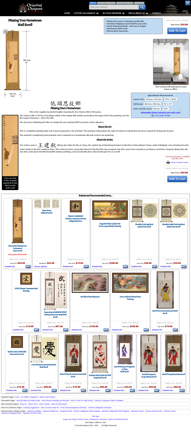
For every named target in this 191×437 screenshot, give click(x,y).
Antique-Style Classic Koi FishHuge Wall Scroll (100, 376)
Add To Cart (177, 30)
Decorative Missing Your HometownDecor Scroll (17, 248)
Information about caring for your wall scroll (160, 112)
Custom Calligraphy (86, 13)
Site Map (95, 416)
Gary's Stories (44, 404)
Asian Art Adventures (59, 404)
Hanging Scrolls (66, 411)
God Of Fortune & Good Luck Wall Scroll (165, 312)
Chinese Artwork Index (153, 411)
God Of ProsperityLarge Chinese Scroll (148, 375)
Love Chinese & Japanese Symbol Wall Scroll (43, 365)
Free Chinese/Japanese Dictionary (74, 408)
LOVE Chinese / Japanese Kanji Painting (26, 289)
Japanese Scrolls (137, 411)
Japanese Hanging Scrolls (11, 413)
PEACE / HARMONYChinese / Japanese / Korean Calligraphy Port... (75, 218)
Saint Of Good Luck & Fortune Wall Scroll (73, 375)
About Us (23, 404)
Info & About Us (138, 13)
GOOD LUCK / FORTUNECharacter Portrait (17, 353)
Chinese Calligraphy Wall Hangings (86, 411)
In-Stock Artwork (114, 13)
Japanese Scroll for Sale (32, 413)
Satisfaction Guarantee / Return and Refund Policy (109, 419)
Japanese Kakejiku (34, 411)
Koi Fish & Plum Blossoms (90, 297)
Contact (156, 13)
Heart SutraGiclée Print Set (47, 211)
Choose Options (40, 266)
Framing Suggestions (31, 408)
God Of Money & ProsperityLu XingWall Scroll (124, 369)
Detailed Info (10, 266)
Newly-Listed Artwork (47, 397)
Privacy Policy (83, 419)
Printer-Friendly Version (177, 162)
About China (33, 404)
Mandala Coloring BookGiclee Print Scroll (144, 225)
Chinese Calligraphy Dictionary (99, 408)
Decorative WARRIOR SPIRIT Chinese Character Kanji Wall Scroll (55, 314)
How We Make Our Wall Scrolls (28, 400)
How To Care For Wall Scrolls (82, 400)
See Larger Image (160, 115)
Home (67, 13)
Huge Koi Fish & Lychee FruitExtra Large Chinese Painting (110, 225)
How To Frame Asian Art (50, 408)
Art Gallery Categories (29, 397)
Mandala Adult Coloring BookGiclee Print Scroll (173, 225)
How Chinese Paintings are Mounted (55, 400)
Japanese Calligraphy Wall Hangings (115, 411)
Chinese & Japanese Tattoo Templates (108, 400)
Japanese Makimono (50, 411)
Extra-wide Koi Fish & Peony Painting (130, 298)
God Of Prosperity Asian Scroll (173, 374)
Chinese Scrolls (169, 411)
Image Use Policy (69, 419)
